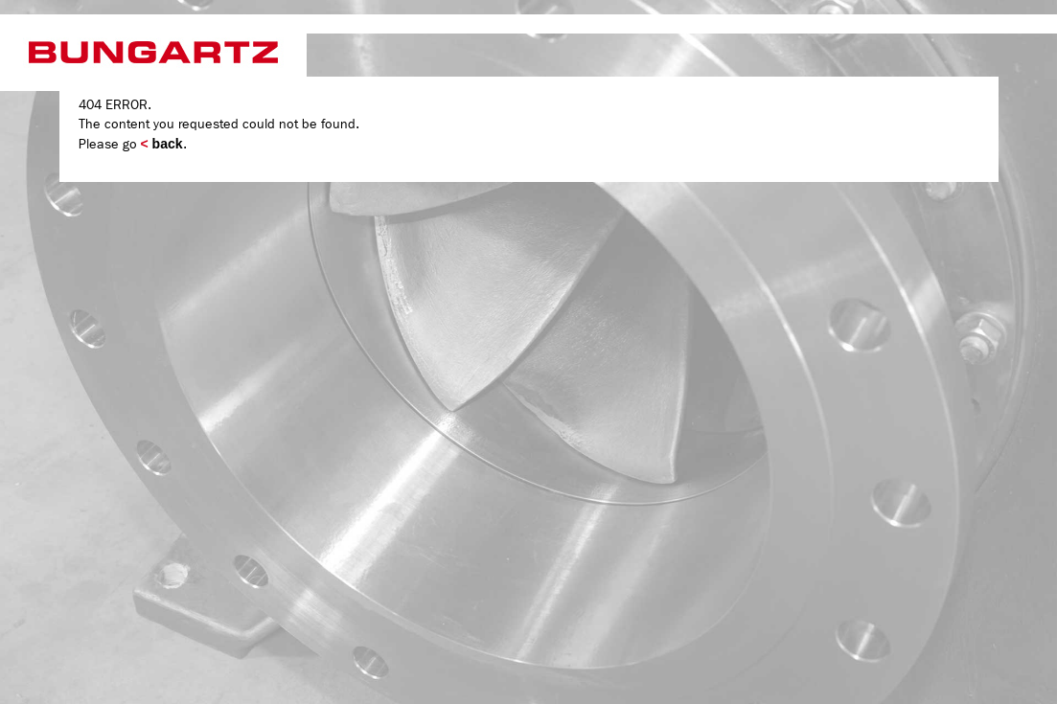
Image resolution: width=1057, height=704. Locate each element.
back (162, 143)
